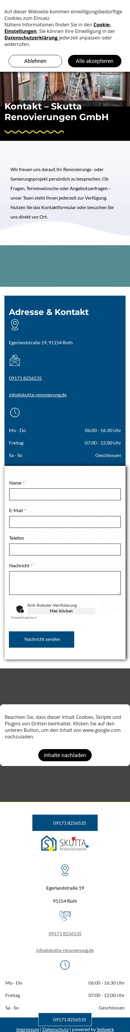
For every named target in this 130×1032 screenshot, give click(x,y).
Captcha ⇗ (24, 617)
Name (15, 482)
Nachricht (19, 565)
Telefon (16, 538)
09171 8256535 (25, 378)
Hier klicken (61, 610)
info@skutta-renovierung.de (37, 394)
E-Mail (16, 510)
